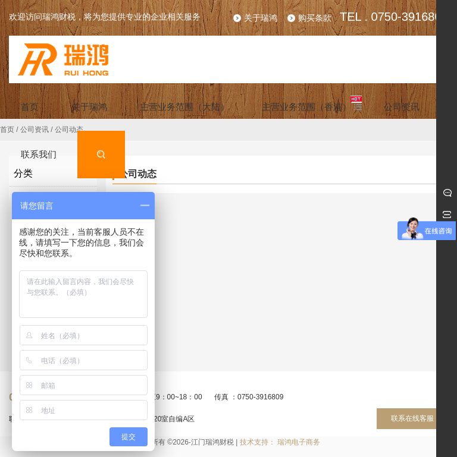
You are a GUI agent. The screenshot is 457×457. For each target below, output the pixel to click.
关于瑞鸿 (260, 18)
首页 (7, 129)
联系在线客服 (412, 418)
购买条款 (314, 18)
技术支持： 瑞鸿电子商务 (280, 442)
